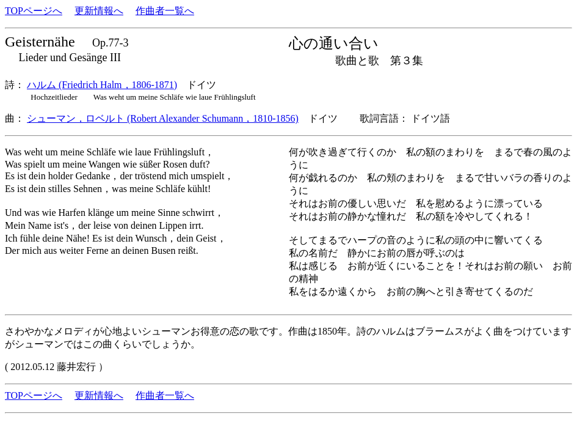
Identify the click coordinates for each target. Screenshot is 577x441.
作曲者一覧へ (165, 11)
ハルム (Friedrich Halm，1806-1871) (102, 85)
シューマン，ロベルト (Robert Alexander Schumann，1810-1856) (163, 118)
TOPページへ (33, 11)
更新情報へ (98, 11)
